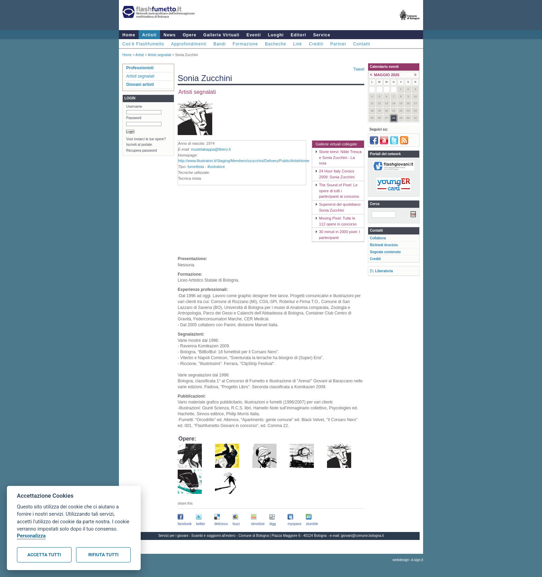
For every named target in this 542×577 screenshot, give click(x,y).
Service (321, 35)
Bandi (219, 44)
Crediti (316, 44)
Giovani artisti (140, 84)
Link (297, 44)
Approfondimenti (188, 44)
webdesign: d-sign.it (408, 560)
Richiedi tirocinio (384, 245)
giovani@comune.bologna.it (362, 536)
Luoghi (276, 35)
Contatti (361, 44)
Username (134, 106)
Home (128, 35)
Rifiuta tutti (103, 554)
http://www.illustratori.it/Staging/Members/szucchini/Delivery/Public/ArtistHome (243, 161)
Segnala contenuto (385, 252)
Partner (338, 44)
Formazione (245, 44)
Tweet (358, 69)
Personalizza (31, 536)
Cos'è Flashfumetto (143, 44)
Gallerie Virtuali (221, 35)
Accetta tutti (44, 554)
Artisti (149, 35)
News (169, 35)
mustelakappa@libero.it (211, 149)
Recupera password (141, 150)
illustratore (216, 167)
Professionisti (139, 67)
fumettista (195, 167)
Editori (298, 35)
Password (133, 118)
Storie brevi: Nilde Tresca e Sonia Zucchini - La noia (340, 158)
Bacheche (275, 44)
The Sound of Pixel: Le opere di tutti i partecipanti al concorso (339, 191)
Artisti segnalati (159, 55)
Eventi (253, 35)
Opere (189, 35)
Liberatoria (384, 271)
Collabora (378, 238)
